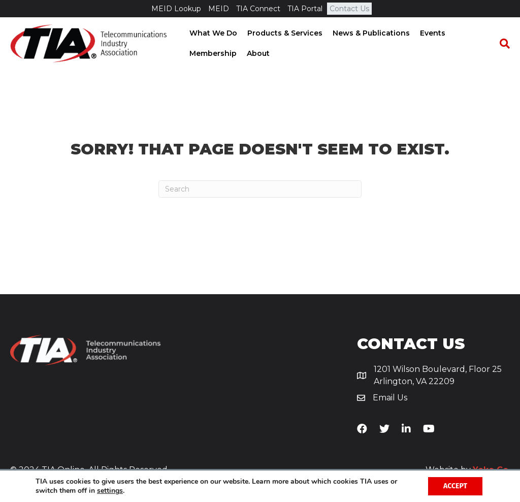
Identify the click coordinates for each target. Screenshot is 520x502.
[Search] (502, 43)
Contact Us (349, 8)
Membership (212, 53)
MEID (218, 8)
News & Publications (370, 33)
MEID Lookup (176, 8)
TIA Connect (258, 8)
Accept (455, 486)
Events (431, 33)
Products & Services (283, 33)
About (257, 53)
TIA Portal (304, 8)
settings (110, 490)
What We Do (212, 33)
